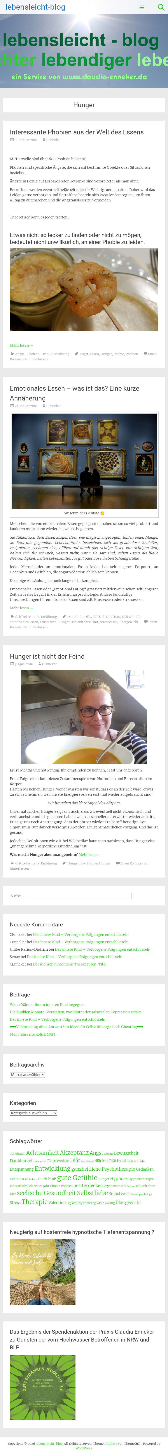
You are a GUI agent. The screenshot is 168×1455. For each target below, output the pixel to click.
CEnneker (53, 140)
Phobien (132, 354)
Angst (84, 354)
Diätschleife (131, 617)
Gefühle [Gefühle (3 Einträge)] (15, 1179)
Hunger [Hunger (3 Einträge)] (103, 1179)
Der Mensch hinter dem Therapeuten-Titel (70, 964)
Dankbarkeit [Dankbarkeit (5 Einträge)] (22, 1160)
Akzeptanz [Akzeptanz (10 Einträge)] (74, 1152)
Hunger (106, 354)
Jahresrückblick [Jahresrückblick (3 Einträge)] (21, 1186)
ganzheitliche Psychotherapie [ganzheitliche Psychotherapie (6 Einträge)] (103, 1169)
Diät (87, 617)
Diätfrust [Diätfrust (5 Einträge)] (117, 1160)
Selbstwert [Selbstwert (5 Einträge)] (119, 1193)
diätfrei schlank (27, 617)
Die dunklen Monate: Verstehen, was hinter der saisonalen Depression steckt (75, 1012)
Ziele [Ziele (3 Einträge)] (100, 1203)
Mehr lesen (21, 345)
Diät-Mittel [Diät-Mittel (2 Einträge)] (87, 1161)
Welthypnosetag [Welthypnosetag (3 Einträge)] (84, 1203)
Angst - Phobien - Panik (33, 354)
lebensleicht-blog (35, 7)
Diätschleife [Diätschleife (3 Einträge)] (136, 1161)
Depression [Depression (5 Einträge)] (58, 1160)
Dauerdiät (75, 617)
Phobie (119, 354)
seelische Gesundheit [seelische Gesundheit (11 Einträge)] (46, 1193)
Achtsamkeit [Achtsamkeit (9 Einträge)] (42, 1152)
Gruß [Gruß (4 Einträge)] (52, 1179)
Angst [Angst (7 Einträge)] (96, 1153)
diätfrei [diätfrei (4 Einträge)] (101, 1161)
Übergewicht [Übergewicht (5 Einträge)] (128, 1202)
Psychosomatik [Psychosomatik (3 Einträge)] (115, 1186)
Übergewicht (128, 622)
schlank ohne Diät (84, 622)
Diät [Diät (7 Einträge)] (75, 1161)
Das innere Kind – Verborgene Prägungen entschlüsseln (80, 934)
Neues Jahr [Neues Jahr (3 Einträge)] (41, 1186)
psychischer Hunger (95, 863)
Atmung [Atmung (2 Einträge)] (108, 1154)
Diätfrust (113, 617)
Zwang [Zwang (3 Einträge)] (110, 1203)
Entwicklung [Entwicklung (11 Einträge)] (52, 1168)
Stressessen (109, 622)
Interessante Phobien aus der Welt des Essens (77, 132)
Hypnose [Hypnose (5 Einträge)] (119, 1178)
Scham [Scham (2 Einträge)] (131, 1186)
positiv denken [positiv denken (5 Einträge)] (88, 1185)
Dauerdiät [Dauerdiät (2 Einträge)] (40, 1161)
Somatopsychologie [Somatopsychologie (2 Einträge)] (141, 1194)
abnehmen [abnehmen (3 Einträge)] (17, 1154)
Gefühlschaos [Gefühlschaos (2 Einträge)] (29, 1179)
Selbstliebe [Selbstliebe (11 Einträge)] (92, 1193)
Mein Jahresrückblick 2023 (32, 1034)
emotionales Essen (24, 622)
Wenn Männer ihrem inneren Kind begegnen (48, 1004)
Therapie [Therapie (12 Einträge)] (34, 1202)
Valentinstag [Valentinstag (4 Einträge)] (60, 1203)
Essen (94, 354)
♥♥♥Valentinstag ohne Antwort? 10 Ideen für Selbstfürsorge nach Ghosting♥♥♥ (76, 1027)
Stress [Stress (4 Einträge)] (15, 1203)
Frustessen (48, 622)
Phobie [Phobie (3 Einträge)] (55, 1186)
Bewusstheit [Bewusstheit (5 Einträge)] (126, 1153)
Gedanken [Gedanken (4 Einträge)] (145, 1169)
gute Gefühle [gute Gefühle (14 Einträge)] (77, 1178)
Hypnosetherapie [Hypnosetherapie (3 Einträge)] (141, 1179)
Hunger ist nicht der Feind (47, 656)
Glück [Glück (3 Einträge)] (42, 1179)
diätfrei (98, 617)
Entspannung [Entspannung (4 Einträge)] (22, 1169)
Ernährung (61, 354)
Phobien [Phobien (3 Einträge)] (67, 1186)
